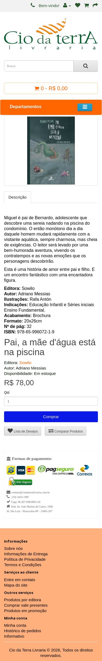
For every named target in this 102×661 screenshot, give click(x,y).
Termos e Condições (22, 564)
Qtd (6, 392)
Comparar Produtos (65, 430)
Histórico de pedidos (22, 630)
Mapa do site (15, 585)
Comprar (51, 416)
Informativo (14, 636)
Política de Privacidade (25, 559)
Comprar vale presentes (26, 605)
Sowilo (25, 362)
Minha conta (15, 625)
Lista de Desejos (23, 430)
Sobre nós (13, 548)
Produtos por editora (22, 599)
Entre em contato (19, 579)
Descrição (17, 197)
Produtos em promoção (25, 610)
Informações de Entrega (26, 554)
